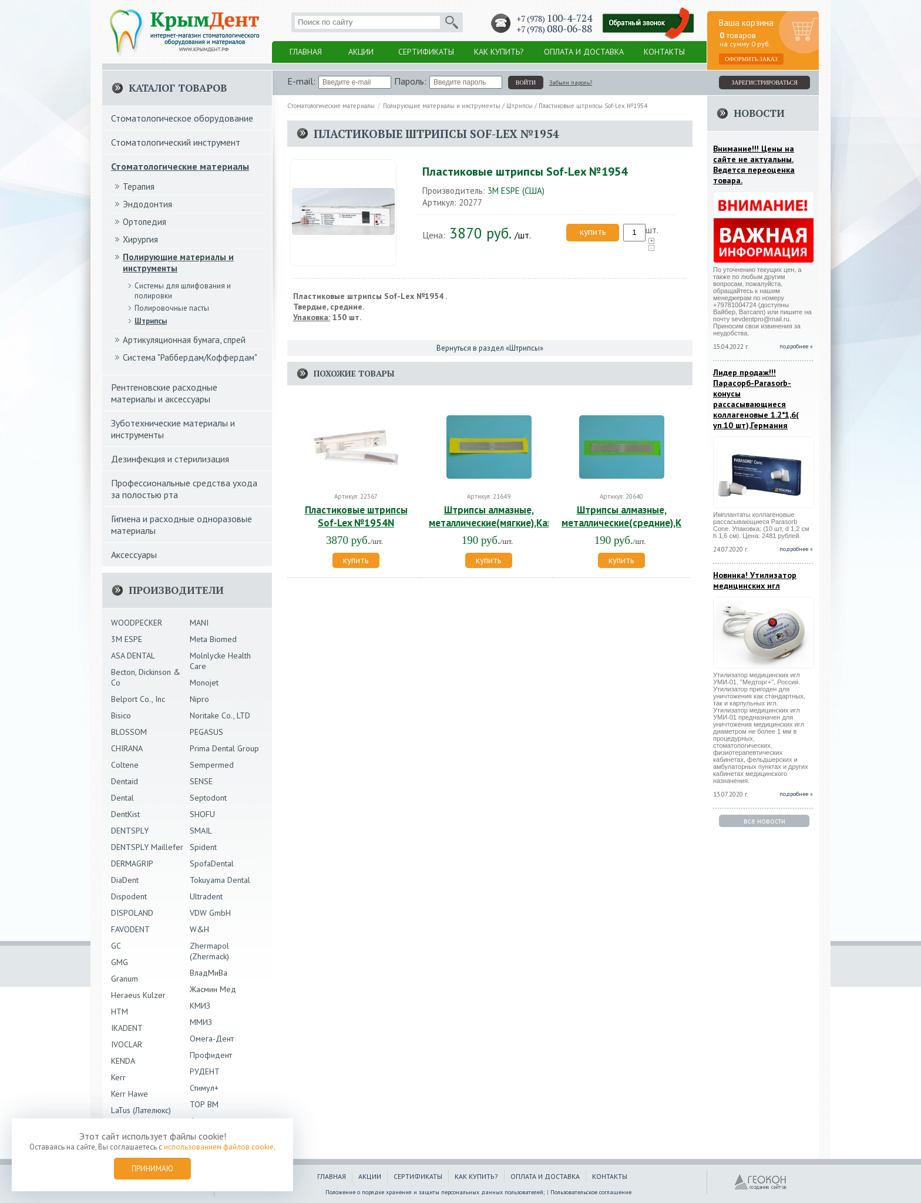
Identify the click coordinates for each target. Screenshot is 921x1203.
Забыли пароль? (570, 82)
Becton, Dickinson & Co (145, 677)
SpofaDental (212, 863)
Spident (203, 847)
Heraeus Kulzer (138, 995)
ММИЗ (201, 1022)
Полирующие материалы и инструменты (441, 106)
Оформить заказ (751, 59)
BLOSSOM (129, 732)
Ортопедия (144, 221)
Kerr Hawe (129, 1093)
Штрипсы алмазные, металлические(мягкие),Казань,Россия (515, 516)
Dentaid (124, 781)
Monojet (204, 682)
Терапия (138, 186)
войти (526, 82)
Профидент (211, 1055)
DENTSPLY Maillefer (147, 847)
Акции (361, 51)
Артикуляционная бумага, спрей (184, 339)
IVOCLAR (126, 1044)
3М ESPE (126, 639)
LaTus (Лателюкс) (141, 1110)
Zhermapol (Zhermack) (209, 951)
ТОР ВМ (204, 1104)
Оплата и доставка (584, 51)
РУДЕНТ (205, 1071)
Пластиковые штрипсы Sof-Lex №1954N (356, 516)
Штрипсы (519, 106)
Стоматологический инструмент (175, 142)
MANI (199, 622)
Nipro (199, 699)
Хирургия (140, 239)
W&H (199, 929)
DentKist (125, 814)
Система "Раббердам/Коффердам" (190, 357)
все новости (764, 821)
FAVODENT (130, 929)
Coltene (125, 765)
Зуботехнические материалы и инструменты (173, 429)
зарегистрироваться (764, 82)
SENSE (201, 781)
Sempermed (212, 765)
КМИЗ (200, 1005)
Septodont (208, 797)
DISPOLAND (132, 913)
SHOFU (202, 814)
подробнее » (796, 346)
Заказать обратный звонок (648, 24)
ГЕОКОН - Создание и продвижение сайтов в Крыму (760, 1182)
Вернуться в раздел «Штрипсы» (489, 348)
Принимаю (152, 1169)
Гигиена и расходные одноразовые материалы (181, 524)
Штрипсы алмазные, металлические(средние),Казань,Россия (651, 516)
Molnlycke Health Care (220, 660)
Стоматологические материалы (331, 106)
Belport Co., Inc (138, 699)
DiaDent (125, 880)
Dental (122, 797)
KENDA (123, 1061)
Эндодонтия (147, 204)
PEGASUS (206, 732)
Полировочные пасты (172, 308)
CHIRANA (127, 748)
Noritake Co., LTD (220, 715)
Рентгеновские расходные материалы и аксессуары (164, 393)
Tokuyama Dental (220, 880)
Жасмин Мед (213, 989)
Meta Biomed (213, 639)
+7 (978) (554, 18)
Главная (306, 51)
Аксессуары (134, 554)
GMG (119, 962)
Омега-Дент (212, 1038)
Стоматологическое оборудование (182, 118)
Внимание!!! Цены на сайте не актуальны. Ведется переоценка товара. (754, 164)
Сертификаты (426, 51)
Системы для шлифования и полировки (183, 291)
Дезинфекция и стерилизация (170, 459)
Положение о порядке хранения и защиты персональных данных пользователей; (435, 1192)
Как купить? (499, 51)
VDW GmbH (210, 913)
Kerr (118, 1077)
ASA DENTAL (133, 655)
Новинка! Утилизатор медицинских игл (754, 580)
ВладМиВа (208, 972)
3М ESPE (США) (516, 190)
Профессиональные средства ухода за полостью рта (184, 488)
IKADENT (127, 1028)
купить (593, 231)
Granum (124, 978)
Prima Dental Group (224, 748)
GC (116, 945)
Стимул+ (204, 1088)
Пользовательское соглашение (590, 1192)
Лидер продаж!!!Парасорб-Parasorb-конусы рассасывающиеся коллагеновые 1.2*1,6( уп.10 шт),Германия (756, 399)
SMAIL (201, 830)
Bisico (121, 715)
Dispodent (129, 896)
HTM (119, 1011)
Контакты (664, 51)
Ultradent (206, 896)
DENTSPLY (130, 830)
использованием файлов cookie (219, 1147)
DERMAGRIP (132, 863)
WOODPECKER (136, 622)
